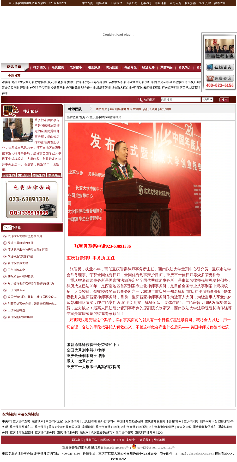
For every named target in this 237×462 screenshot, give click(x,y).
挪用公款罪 (74, 82)
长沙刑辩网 (88, 421)
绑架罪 (24, 87)
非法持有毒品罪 (92, 82)
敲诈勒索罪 (177, 82)
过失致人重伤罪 (195, 82)
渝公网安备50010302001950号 (153, 447)
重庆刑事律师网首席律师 (125, 109)
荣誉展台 (166, 67)
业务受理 (205, 3)
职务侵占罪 (88, 87)
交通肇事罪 (58, 87)
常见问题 (175, 3)
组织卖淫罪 (103, 87)
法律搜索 (37, 421)
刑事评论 (131, 3)
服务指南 (190, 3)
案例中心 (132, 440)
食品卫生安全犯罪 (22, 82)
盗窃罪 (62, 82)
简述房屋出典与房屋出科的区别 (28, 249)
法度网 (84, 432)
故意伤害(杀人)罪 (46, 82)
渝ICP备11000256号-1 (117, 447)
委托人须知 (150, 109)
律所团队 (39, 67)
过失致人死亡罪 (121, 87)
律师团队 (91, 440)
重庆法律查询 (21, 421)
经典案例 (58, 67)
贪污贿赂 (112, 67)
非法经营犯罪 (135, 82)
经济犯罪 (148, 67)
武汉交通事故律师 (102, 432)
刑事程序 (116, 3)
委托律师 (165, 109)
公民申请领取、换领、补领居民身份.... (32, 297)
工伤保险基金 (16, 270)
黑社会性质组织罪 (114, 82)
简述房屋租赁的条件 (21, 243)
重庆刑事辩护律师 (107, 427)
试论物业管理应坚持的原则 (25, 236)
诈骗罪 (6, 82)
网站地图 (159, 440)
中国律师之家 (54, 421)
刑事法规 (102, 3)
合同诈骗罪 (73, 87)
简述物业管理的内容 (21, 256)
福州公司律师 (106, 421)
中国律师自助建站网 (130, 421)
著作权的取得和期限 (21, 317)
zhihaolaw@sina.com (201, 453)
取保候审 (76, 67)
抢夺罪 (33, 87)
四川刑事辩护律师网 (134, 427)
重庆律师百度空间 (21, 432)
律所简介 (105, 440)
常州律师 (88, 427)
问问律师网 (174, 421)
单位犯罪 (44, 87)
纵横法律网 (72, 421)
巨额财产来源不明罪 (166, 87)
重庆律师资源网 (155, 421)
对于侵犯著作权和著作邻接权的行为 (31, 283)
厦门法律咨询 (124, 432)
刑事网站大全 (208, 421)
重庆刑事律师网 (145, 432)
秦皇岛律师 (184, 427)
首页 (82, 117)
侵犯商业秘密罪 (142, 87)
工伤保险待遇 (16, 310)
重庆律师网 (191, 421)
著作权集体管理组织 (21, 276)
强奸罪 (149, 82)
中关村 (6, 421)
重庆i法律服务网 (67, 432)
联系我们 (145, 440)
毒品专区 (130, 67)
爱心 (160, 432)
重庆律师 (40, 427)
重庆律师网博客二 (21, 427)
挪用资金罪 (161, 82)
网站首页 (87, 3)
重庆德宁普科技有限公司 (64, 427)
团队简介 (184, 67)
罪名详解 (160, 3)
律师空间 (219, 3)
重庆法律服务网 (45, 432)
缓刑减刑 (94, 67)
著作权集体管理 (18, 263)
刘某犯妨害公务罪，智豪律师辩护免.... (32, 303)
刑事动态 (146, 3)
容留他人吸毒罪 (190, 87)
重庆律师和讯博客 (204, 427)
